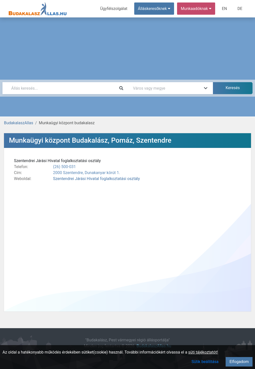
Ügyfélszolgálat (113, 8)
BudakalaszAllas (18, 123)
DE (239, 8)
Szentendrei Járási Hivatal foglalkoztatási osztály (96, 178)
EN (224, 8)
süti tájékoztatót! (203, 352)
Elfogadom (239, 361)
